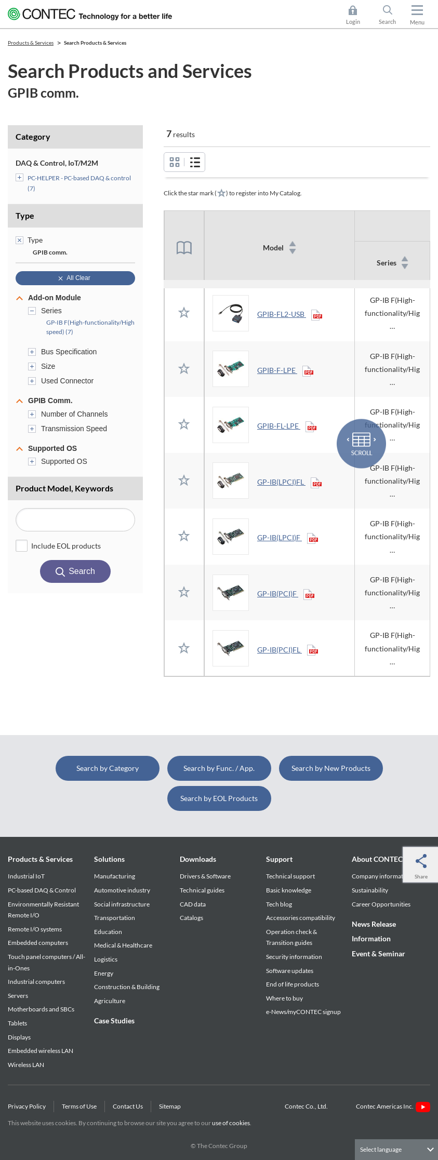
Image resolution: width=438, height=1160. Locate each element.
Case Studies (114, 1020)
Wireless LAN (26, 1065)
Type (25, 215)
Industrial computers (36, 981)
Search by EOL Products (219, 798)
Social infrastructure (122, 904)
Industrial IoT (26, 876)
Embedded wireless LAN (40, 1051)
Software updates (289, 971)
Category (33, 136)
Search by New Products (330, 768)
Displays (19, 1037)
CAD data (193, 904)
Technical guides (202, 890)
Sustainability (370, 890)
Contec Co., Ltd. (307, 1106)
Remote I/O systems (35, 929)
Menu (417, 22)
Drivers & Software (205, 876)
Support (279, 859)
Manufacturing (114, 876)
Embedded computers (38, 942)
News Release (374, 923)
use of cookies (231, 1123)
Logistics (105, 959)
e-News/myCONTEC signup (303, 1012)
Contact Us (128, 1106)
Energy (103, 973)
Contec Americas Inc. (393, 1106)
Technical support (290, 876)
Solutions (109, 859)
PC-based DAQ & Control (42, 890)
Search (387, 21)
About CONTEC (377, 859)
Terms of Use (79, 1106)
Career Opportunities (381, 904)
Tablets (17, 1023)
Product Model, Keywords (64, 488)
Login (353, 21)
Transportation (114, 918)
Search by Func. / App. (219, 768)
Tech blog (279, 904)
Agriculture (109, 1001)
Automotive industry (122, 890)
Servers (18, 995)
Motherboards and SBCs (41, 1009)
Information (371, 938)
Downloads (198, 859)
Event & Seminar (378, 953)
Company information (382, 876)
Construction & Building (127, 987)
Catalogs (191, 918)
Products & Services (40, 859)
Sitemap (170, 1106)
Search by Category (107, 768)
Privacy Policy (27, 1106)
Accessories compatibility (300, 918)
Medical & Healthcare (123, 945)
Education (108, 932)
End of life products (292, 984)
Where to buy (284, 998)
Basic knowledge (288, 890)
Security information (294, 957)
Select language (381, 1149)
